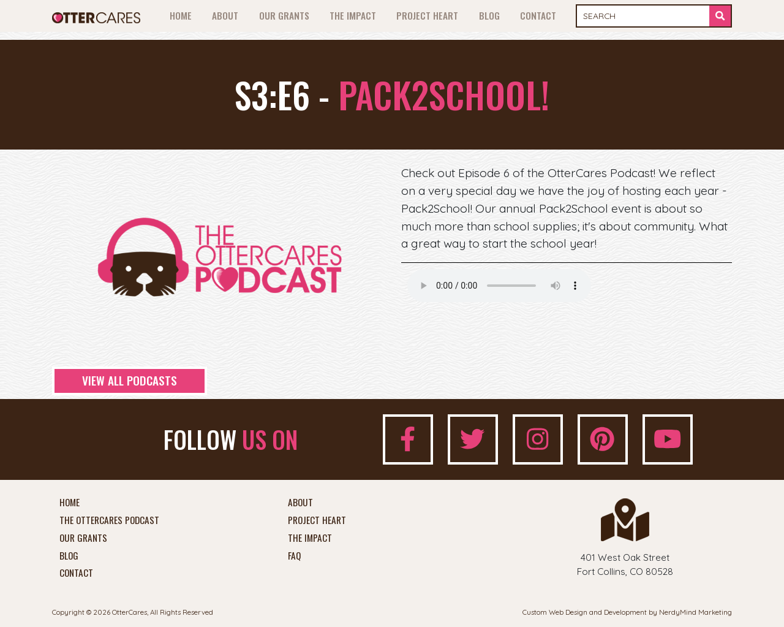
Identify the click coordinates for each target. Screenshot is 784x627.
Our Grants (284, 15)
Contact (538, 15)
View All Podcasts (129, 380)
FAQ (294, 556)
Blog (489, 15)
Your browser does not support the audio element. (499, 285)
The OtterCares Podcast (109, 520)
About (225, 15)
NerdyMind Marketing (695, 612)
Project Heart (427, 15)
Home (181, 15)
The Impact (353, 15)
